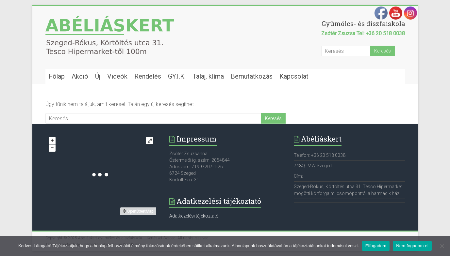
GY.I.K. (177, 76)
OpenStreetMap (140, 211)
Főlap (57, 76)
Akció (80, 76)
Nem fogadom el (412, 245)
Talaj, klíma (208, 76)
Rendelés (147, 76)
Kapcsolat (293, 76)
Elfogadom (375, 245)
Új (97, 76)
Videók (117, 76)
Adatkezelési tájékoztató (194, 215)
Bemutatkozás (252, 76)
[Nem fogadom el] (442, 246)
